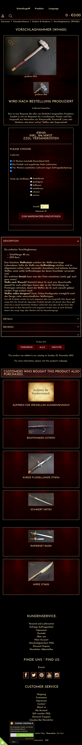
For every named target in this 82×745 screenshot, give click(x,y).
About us (41, 707)
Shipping (41, 694)
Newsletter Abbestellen (41, 649)
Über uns (41, 637)
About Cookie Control (11, 723)
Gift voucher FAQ (41, 714)
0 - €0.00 (73, 15)
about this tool (29, 738)
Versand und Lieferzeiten (41, 624)
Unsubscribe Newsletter (41, 720)
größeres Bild (41, 94)
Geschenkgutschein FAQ (41, 643)
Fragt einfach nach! (22, 291)
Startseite (5, 22)
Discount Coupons (41, 717)
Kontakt (41, 633)
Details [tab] (41, 319)
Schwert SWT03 (41, 509)
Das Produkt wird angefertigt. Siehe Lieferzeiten (34, 165)
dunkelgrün (38, 182)
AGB (46, 740)
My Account (41, 710)
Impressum (41, 630)
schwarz (36, 192)
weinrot (36, 195)
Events (41, 667)
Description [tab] (41, 241)
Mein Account (41, 640)
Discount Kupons (41, 646)
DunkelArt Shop (39, 733)
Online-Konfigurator (47, 294)
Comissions (41, 698)
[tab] (41, 334)
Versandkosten (46, 138)
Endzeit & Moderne (41, 22)
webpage (63, 361)
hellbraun (37, 185)
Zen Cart (60, 733)
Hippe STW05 (41, 584)
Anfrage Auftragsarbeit (41, 627)
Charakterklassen (21, 22)
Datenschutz (38, 740)
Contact (41, 704)
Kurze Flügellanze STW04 (41, 477)
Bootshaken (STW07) (41, 438)
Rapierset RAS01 (41, 546)
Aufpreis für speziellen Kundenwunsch (41, 405)
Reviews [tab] (41, 327)
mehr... (14, 742)
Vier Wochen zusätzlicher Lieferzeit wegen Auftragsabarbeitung (41, 168)
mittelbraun (38, 189)
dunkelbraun (38, 179)
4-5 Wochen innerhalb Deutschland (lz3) (30, 161)
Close (32, 723)
